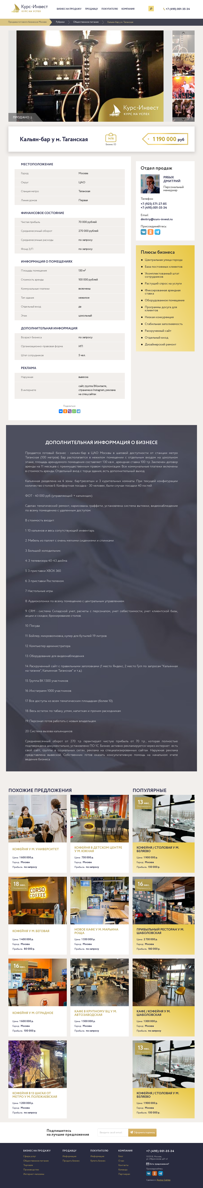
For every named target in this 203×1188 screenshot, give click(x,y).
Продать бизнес (71, 1160)
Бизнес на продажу (69, 9)
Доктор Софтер (163, 1180)
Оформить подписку (142, 1132)
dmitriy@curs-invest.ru (157, 219)
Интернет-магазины (33, 1174)
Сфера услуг (29, 1156)
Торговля (28, 1165)
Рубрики (60, 22)
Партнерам (124, 1174)
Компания (127, 9)
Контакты (123, 1165)
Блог (120, 1156)
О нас (121, 1160)
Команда (122, 1169)
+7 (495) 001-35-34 (178, 9)
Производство (31, 1169)
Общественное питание (86, 22)
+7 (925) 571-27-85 (154, 204)
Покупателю (110, 9)
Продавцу (91, 9)
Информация (69, 1156)
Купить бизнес (97, 1160)
